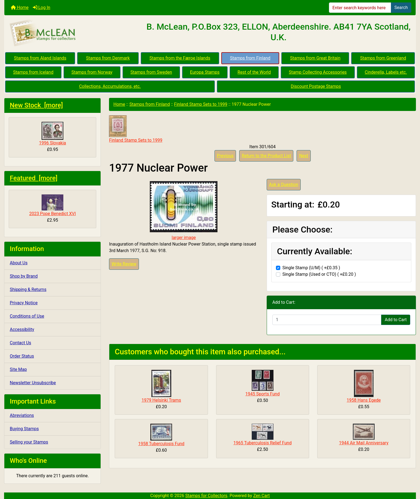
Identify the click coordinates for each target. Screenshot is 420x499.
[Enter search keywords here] (360, 7)
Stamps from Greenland (383, 58)
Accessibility (22, 329)
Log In (41, 7)
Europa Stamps (205, 72)
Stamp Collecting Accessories (318, 72)
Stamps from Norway (92, 72)
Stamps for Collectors (206, 495)
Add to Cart (396, 319)
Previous (225, 155)
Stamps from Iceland (33, 72)
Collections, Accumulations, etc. (110, 86)
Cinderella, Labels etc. (386, 72)
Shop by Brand (24, 276)
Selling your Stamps (29, 442)
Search (401, 7)
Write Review (123, 263)
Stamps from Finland (250, 58)
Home (20, 7)
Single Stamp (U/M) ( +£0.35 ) (311, 267)
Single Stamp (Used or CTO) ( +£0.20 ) (319, 274)
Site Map (18, 369)
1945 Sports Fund (262, 393)
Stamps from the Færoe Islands (180, 58)
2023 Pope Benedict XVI (52, 205)
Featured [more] (33, 178)
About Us (18, 262)
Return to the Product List (266, 155)
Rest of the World (254, 72)
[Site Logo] (72, 33)
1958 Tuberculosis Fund (161, 443)
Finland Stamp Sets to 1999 (200, 104)
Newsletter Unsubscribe (33, 382)
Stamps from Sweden (151, 72)
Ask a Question (283, 184)
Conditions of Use (27, 316)
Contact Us (20, 342)
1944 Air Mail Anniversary (363, 442)
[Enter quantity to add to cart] (327, 320)
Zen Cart (261, 495)
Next (303, 155)
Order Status (22, 356)
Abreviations (22, 415)
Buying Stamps (24, 428)
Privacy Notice (24, 302)
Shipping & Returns (28, 289)
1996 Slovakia (52, 133)
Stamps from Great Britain (315, 58)
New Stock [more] (36, 105)
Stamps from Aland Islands (40, 58)
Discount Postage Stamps (316, 86)
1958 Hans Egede (364, 400)
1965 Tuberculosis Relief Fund (263, 442)
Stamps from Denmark (108, 58)
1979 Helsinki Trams (161, 400)
